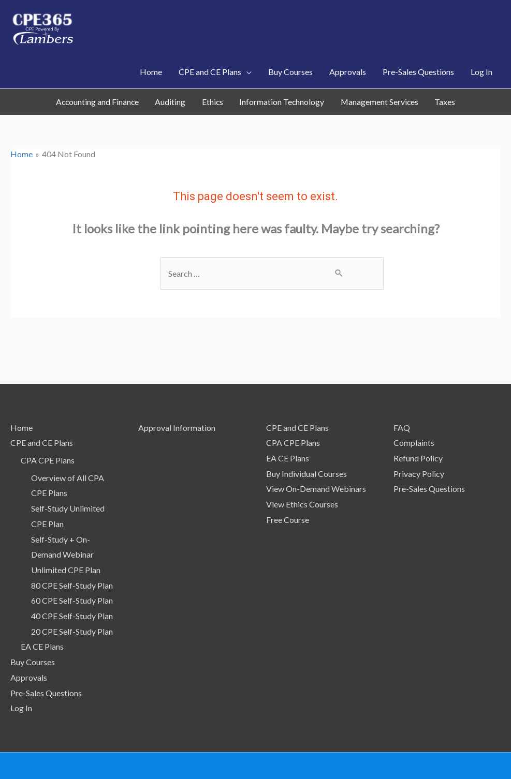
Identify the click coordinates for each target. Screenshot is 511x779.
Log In (21, 675)
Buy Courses (32, 629)
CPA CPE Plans (48, 427)
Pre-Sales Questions (46, 660)
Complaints (413, 409)
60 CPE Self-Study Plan (72, 567)
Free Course (287, 486)
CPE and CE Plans (41, 409)
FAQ (401, 394)
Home (21, 394)
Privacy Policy (418, 440)
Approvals (28, 644)
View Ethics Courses (302, 471)
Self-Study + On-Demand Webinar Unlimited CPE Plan (65, 521)
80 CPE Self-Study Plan (72, 552)
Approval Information (176, 394)
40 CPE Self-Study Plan (72, 583)
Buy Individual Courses (306, 440)
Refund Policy (418, 425)
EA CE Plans (42, 613)
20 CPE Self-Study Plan (72, 598)
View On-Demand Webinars (316, 455)
